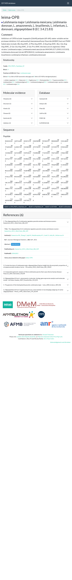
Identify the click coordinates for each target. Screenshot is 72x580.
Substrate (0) (7, 118)
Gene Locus (11, 10)
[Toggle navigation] (68, 3)
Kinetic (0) (6, 108)
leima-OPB (29, 257)
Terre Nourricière (49, 338)
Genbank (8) (43, 99)
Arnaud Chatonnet (48, 334)
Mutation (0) (7, 99)
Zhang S (23, 235)
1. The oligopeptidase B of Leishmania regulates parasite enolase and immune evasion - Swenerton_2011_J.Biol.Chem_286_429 (30, 222)
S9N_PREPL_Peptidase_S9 (16, 66)
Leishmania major (25, 73)
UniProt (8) (42, 113)
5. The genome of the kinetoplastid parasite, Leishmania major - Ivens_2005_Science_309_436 (32, 285)
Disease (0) (6, 113)
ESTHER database (8, 3)
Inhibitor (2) (7, 123)
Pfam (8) (42, 108)
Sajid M (29, 235)
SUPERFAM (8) (44, 123)
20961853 (15, 253)
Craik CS (46, 235)
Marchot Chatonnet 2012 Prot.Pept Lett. (50, 336)
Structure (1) (7, 103)
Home (4, 10)
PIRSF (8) (42, 118)
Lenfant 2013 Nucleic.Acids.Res (26, 336)
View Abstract (15, 244)
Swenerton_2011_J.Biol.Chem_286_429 (16, 231)
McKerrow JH (59, 235)
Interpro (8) (43, 103)
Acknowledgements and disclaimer (60, 342)
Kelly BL (52, 235)
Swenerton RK (16, 235)
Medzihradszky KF (37, 235)
